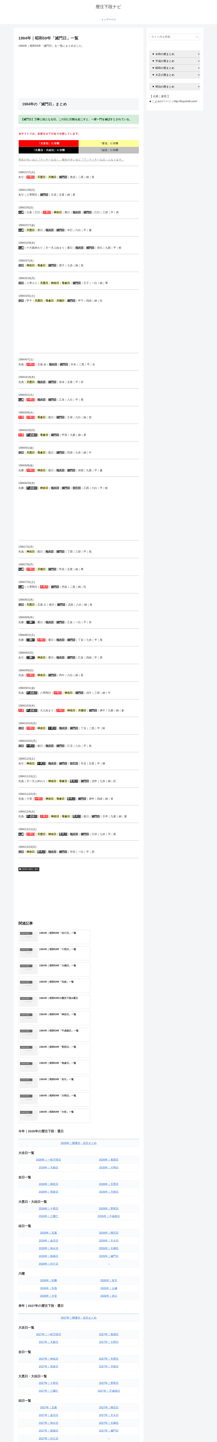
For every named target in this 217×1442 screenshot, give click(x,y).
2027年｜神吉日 (48, 1261)
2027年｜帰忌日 (109, 1310)
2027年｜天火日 (109, 1318)
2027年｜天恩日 (109, 1261)
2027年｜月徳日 (109, 1269)
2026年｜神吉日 (48, 1087)
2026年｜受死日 (109, 1111)
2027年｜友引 (108, 1358)
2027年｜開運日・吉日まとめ (79, 1220)
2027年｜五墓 (48, 1310)
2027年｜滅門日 (109, 1333)
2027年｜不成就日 (109, 1293)
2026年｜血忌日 (48, 1143)
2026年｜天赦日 (48, 1070)
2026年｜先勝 (48, 1183)
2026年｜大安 (48, 1198)
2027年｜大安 (48, 1373)
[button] (197, 37)
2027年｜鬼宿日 (109, 1237)
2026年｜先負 (48, 1191)
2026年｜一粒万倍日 (48, 1062)
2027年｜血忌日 (48, 1318)
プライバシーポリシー (189, 1432)
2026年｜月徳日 (109, 1094)
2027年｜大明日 (109, 1245)
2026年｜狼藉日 (48, 1159)
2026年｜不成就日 (109, 1119)
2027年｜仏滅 (108, 1365)
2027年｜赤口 (108, 1373)
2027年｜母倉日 (48, 1269)
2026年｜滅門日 (109, 1159)
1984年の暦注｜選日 (28, 869)
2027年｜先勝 (48, 1358)
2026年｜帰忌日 (109, 1135)
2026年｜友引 (108, 1183)
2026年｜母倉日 (48, 1094)
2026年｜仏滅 (108, 1191)
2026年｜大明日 (109, 1070)
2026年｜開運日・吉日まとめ (79, 1046)
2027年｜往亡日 (48, 1341)
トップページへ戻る (166, 1432)
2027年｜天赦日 (48, 1245)
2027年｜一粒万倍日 (48, 1237)
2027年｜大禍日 (109, 1325)
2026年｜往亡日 (48, 1166)
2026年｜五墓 (48, 1135)
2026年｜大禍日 (109, 1151)
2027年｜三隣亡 (48, 1293)
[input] (174, 36)
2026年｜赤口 (108, 1198)
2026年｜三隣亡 (48, 1119)
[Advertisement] (78, 73)
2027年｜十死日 (48, 1286)
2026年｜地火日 (48, 1151)
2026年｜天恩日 (109, 1087)
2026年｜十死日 (48, 1111)
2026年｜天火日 (109, 1143)
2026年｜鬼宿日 (109, 1062)
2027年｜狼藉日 (48, 1333)
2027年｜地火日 (48, 1325)
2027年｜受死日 (109, 1286)
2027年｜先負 (48, 1365)
